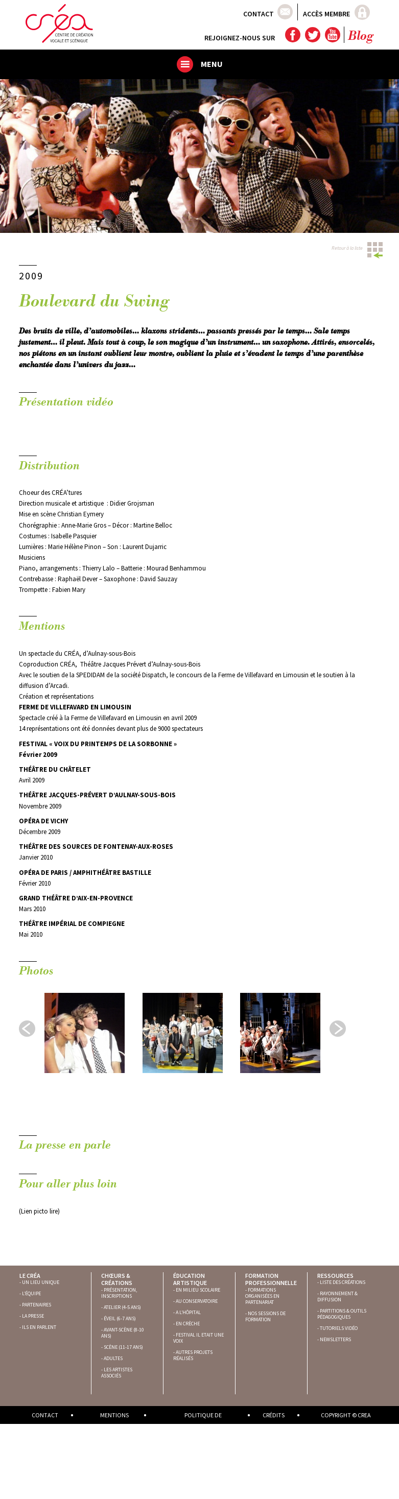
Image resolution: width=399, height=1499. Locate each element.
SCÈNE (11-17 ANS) (123, 1347)
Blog (360, 37)
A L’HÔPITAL (188, 1312)
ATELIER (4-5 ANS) (122, 1307)
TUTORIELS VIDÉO (339, 1328)
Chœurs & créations (116, 1279)
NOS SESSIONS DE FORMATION (265, 1316)
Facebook (292, 35)
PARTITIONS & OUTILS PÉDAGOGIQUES (341, 1313)
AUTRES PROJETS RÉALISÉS (193, 1355)
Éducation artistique (190, 1279)
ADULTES (113, 1358)
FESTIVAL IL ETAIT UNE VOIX (198, 1337)
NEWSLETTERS (335, 1339)
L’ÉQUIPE (31, 1293)
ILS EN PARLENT (39, 1327)
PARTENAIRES (36, 1304)
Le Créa (29, 1275)
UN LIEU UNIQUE (40, 1282)
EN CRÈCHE (188, 1323)
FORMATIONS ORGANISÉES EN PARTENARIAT (262, 1296)
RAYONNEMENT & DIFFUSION (337, 1296)
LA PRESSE (33, 1316)
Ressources (335, 1275)
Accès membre (326, 13)
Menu (212, 64)
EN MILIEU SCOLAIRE (198, 1290)
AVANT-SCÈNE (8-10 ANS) (122, 1332)
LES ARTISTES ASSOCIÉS (116, 1372)
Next (338, 1028)
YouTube (332, 35)
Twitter (312, 35)
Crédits (274, 1415)
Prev (27, 1028)
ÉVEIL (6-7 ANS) (120, 1318)
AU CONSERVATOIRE (197, 1301)
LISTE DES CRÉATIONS (342, 1282)
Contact (258, 13)
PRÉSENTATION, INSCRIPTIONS (119, 1293)
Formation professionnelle (271, 1279)
